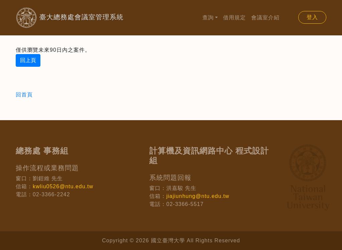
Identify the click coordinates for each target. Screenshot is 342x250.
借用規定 (234, 17)
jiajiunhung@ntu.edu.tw (197, 196)
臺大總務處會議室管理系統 (59, 17)
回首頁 (24, 94)
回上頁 (28, 60)
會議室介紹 (265, 17)
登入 (312, 17)
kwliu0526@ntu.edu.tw (63, 186)
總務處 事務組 (42, 150)
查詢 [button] (208, 17)
